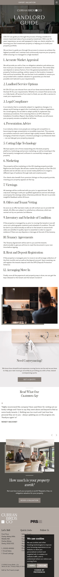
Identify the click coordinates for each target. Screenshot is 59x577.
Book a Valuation (29, 500)
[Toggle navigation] (57, 2)
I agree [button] (32, 566)
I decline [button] (42, 566)
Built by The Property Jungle (10, 570)
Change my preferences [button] (39, 571)
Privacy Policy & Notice (18, 566)
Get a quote (29, 379)
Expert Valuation (27, 2)
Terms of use (6, 566)
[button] (52, 435)
